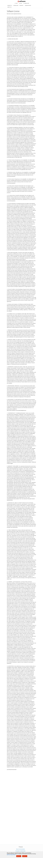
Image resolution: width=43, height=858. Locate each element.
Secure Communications (20, 849)
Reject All (19, 856)
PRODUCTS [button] (9, 5)
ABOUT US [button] (9, 7)
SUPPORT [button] (21, 5)
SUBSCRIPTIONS (28, 5)
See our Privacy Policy (11, 854)
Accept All (25, 856)
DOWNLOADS (15, 5)
